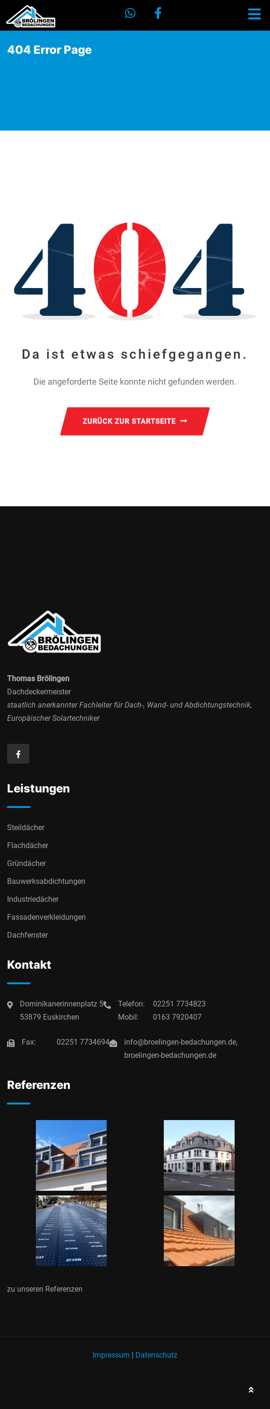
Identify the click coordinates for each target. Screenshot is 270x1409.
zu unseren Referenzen (45, 1289)
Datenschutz (156, 1355)
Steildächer (25, 827)
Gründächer (26, 863)
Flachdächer (27, 845)
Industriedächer (33, 899)
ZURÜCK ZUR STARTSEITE (135, 421)
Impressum (111, 1355)
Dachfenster (27, 935)
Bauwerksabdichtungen (46, 881)
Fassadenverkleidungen (46, 917)
